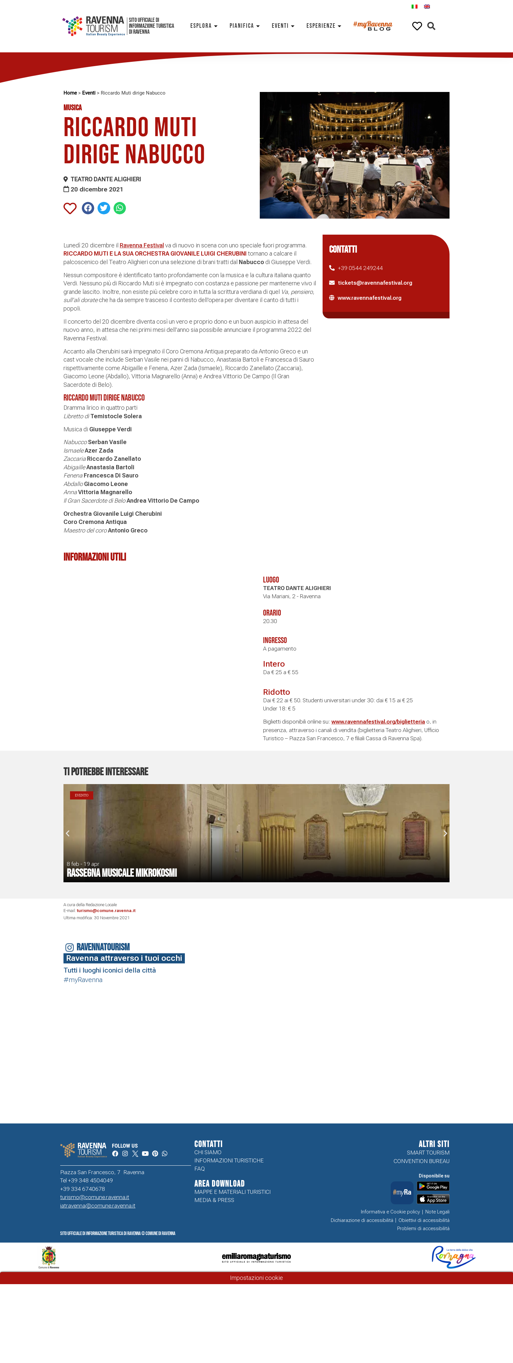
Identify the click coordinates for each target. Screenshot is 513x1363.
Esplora (205, 26)
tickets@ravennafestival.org (375, 282)
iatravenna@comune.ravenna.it (97, 1206)
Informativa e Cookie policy (390, 1212)
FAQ (199, 1169)
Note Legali (437, 1212)
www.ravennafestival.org (369, 298)
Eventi (284, 26)
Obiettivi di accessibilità (424, 1220)
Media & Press (214, 1201)
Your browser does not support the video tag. (68, 1025)
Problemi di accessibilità (423, 1229)
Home (70, 93)
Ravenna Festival (142, 245)
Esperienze (325, 26)
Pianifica (246, 26)
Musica (72, 108)
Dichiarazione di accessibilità (362, 1220)
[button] (431, 26)
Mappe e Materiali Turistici (232, 1193)
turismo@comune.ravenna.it (106, 910)
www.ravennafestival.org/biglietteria (378, 721)
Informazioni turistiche (229, 1161)
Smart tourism (428, 1152)
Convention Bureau (422, 1161)
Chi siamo (207, 1152)
